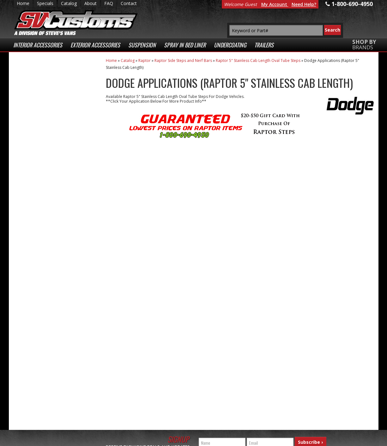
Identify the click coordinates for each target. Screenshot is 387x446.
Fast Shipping (46, 129)
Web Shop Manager (142, 439)
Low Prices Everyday (50, 104)
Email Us (40, 251)
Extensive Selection (54, 78)
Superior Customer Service (54, 163)
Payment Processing (305, 423)
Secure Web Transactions (45, 191)
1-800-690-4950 (45, 271)
